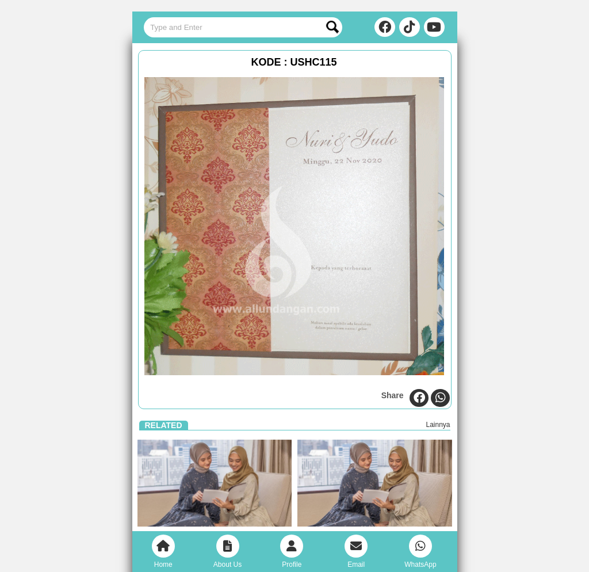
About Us (227, 552)
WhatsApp (420, 552)
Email (356, 552)
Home (163, 552)
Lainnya (438, 425)
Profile (291, 552)
